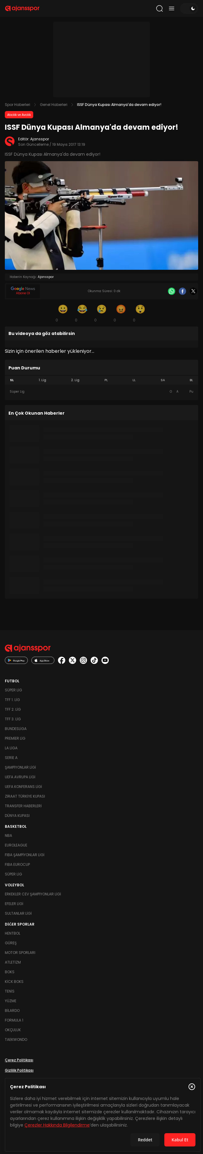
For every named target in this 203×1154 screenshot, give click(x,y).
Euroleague (16, 845)
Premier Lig (15, 738)
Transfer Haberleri (23, 805)
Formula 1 (14, 1020)
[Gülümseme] (63, 313)
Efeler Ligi (14, 903)
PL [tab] (106, 380)
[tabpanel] (101, 391)
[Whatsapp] (171, 291)
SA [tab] (163, 380)
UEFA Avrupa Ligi (20, 776)
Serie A (11, 757)
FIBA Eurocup (17, 864)
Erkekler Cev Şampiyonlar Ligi (33, 894)
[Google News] (23, 291)
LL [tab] (134, 380)
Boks (9, 971)
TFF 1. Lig (12, 699)
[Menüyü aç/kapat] (171, 8)
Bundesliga (16, 728)
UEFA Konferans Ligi (23, 786)
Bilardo (12, 1010)
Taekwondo (16, 1039)
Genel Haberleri (53, 104)
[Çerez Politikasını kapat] (191, 1086)
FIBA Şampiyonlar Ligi (24, 854)
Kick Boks (14, 981)
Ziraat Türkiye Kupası (25, 796)
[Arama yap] (159, 8)
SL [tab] (12, 380)
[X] (193, 291)
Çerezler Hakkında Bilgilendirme (57, 1125)
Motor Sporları (20, 952)
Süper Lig (13, 690)
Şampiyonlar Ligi (20, 767)
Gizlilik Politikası (19, 1070)
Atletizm (13, 962)
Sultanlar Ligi (18, 913)
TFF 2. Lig (13, 709)
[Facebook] (182, 291)
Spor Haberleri (17, 104)
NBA (8, 835)
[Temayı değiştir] (189, 8)
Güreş (11, 942)
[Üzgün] (101, 313)
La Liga (11, 748)
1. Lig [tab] (42, 380)
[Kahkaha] (82, 313)
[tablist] (101, 380)
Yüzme (10, 1000)
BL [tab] (191, 380)
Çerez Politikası (19, 1060)
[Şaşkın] (140, 313)
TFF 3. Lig (13, 719)
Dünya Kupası (17, 815)
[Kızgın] (121, 313)
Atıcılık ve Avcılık (19, 115)
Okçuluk (13, 1029)
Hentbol (12, 933)
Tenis (9, 991)
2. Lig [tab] (75, 380)
